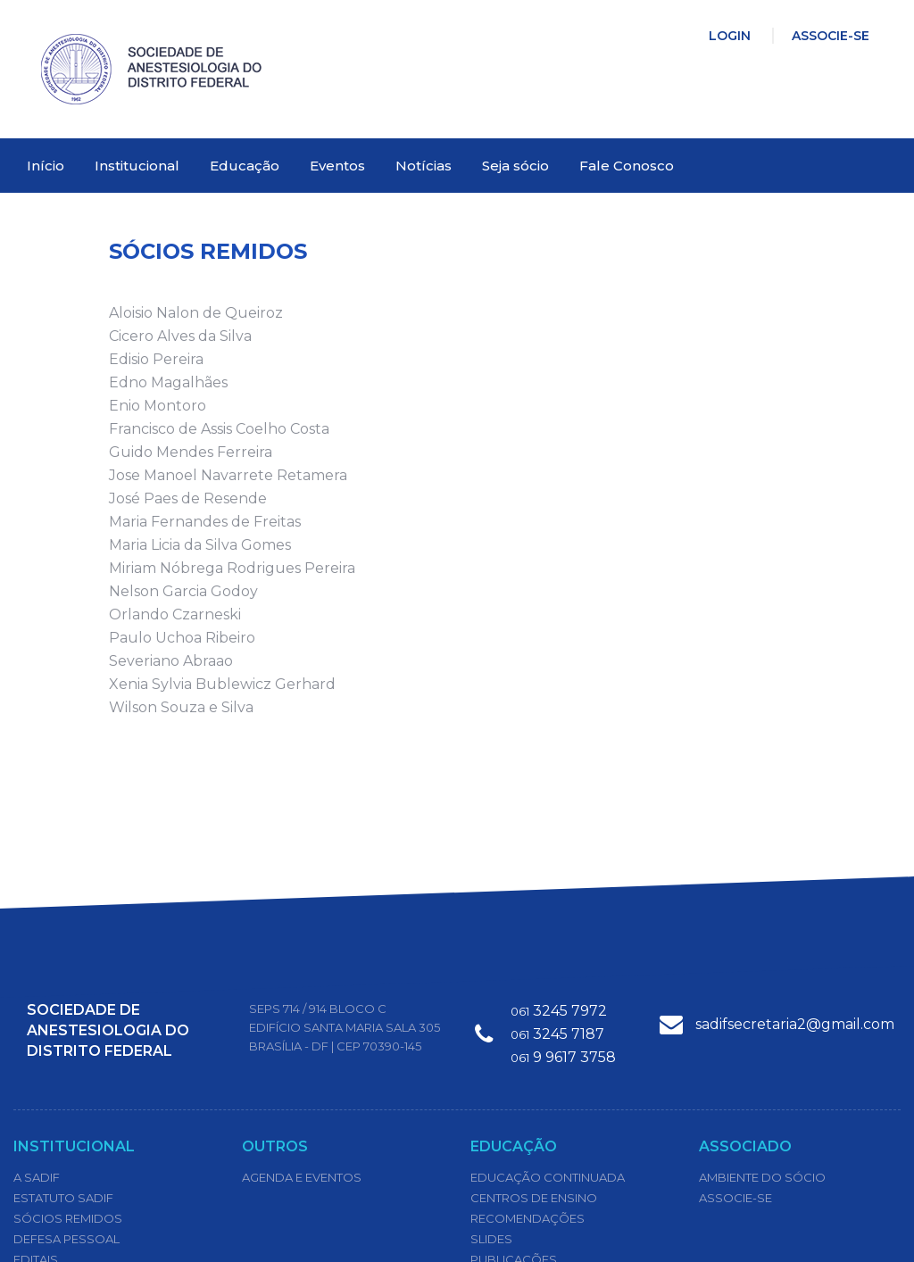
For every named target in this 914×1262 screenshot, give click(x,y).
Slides (491, 1239)
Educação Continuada (547, 1177)
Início (45, 165)
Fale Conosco (626, 165)
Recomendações (527, 1218)
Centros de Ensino (533, 1198)
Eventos (337, 165)
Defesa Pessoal (66, 1239)
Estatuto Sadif (63, 1198)
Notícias (423, 165)
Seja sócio (515, 165)
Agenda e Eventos (301, 1177)
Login (730, 36)
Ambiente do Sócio (762, 1177)
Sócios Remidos (67, 1218)
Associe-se (830, 36)
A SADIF (36, 1177)
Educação (244, 165)
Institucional (137, 165)
